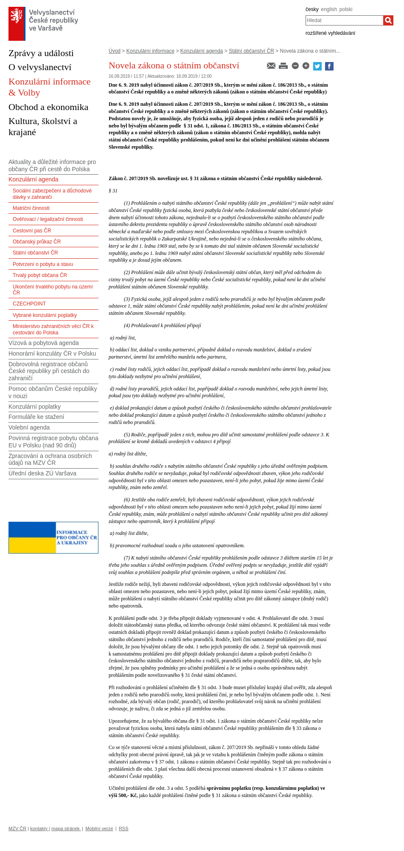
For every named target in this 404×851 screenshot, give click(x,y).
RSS (124, 828)
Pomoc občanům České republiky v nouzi (52, 392)
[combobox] (344, 20)
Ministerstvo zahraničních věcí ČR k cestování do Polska (53, 329)
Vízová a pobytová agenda (43, 342)
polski (346, 9)
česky (312, 9)
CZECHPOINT (29, 304)
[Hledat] (388, 20)
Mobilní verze (99, 828)
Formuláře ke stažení (36, 416)
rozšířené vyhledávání (330, 33)
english (329, 9)
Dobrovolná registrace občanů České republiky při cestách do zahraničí (49, 371)
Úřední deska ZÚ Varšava (42, 473)
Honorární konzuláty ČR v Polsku (52, 353)
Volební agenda (29, 427)
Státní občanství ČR (251, 51)
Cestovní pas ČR (32, 231)
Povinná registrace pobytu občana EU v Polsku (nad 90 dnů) (53, 442)
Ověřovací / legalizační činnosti (48, 219)
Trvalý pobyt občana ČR (40, 275)
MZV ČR (17, 828)
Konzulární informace (150, 51)
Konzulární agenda (201, 51)
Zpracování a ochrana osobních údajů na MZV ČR (50, 459)
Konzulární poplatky (34, 406)
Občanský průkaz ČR (37, 242)
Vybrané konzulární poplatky (45, 315)
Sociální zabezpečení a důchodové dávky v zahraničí (52, 194)
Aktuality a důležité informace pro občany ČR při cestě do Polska (52, 165)
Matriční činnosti (31, 208)
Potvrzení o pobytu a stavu (43, 264)
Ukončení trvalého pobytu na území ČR (53, 290)
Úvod (115, 51)
